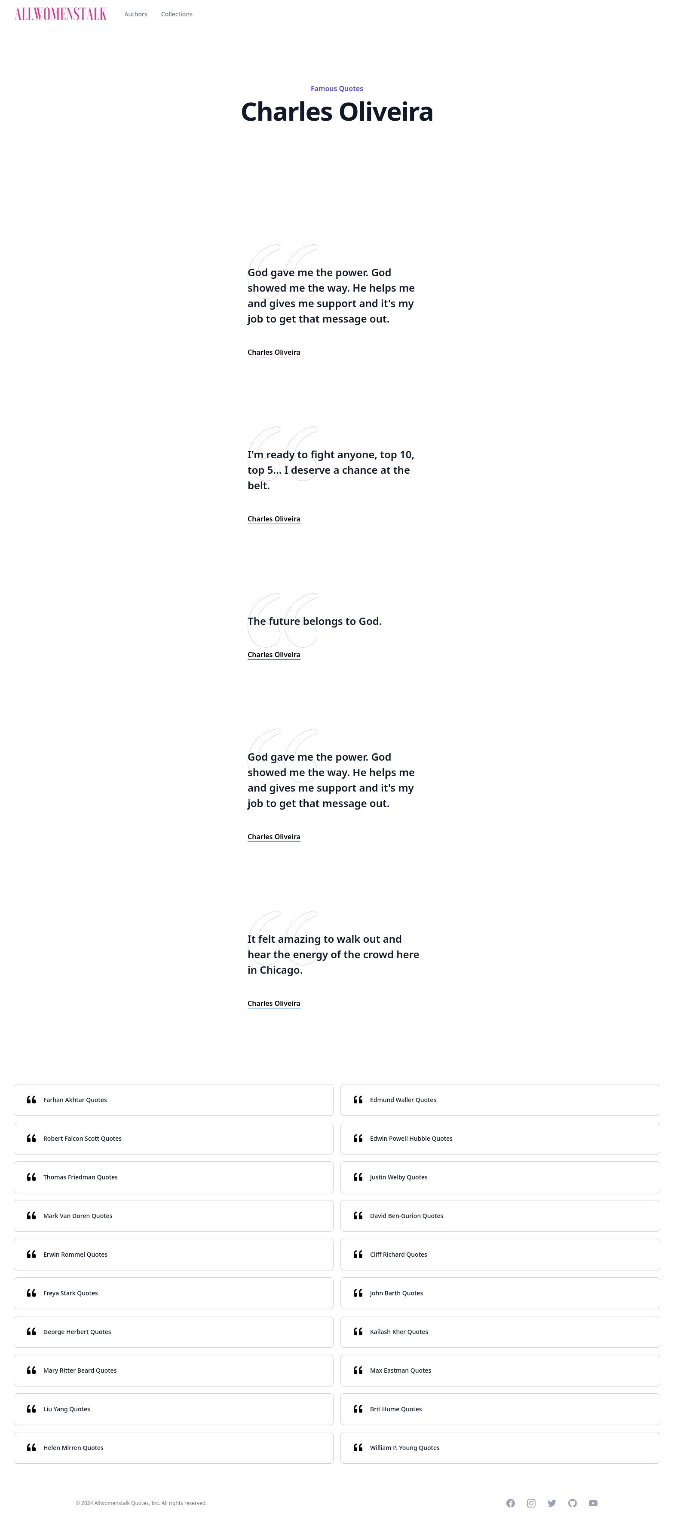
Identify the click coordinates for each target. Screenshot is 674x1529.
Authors (135, 14)
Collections (177, 14)
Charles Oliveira (274, 352)
